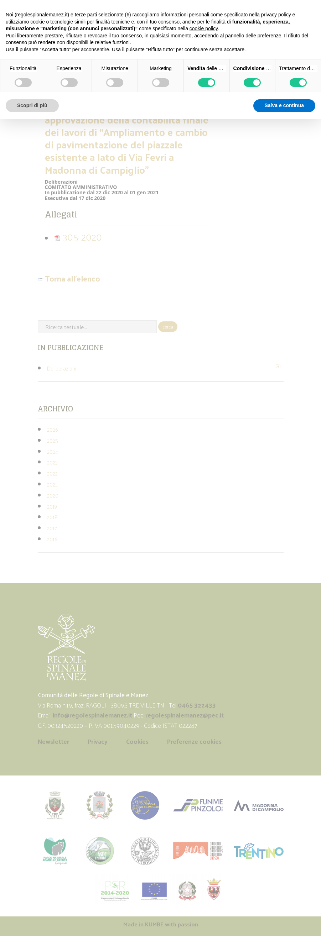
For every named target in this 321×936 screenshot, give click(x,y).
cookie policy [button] (204, 28)
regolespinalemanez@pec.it (185, 715)
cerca (167, 326)
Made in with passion (160, 924)
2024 (52, 451)
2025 (52, 440)
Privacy (98, 741)
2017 (52, 528)
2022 (52, 473)
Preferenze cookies (194, 741)
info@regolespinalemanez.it (92, 715)
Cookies (137, 741)
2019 (52, 506)
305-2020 (78, 236)
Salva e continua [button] (284, 105)
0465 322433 (197, 705)
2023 (52, 462)
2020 (52, 495)
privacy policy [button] (276, 14)
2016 (52, 539)
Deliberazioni (61, 368)
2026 (52, 429)
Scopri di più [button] (32, 105)
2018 (52, 517)
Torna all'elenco (72, 279)
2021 (52, 484)
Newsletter (53, 741)
